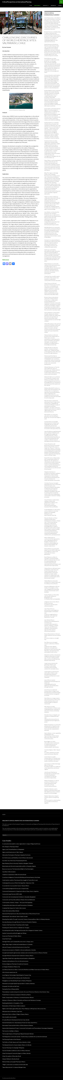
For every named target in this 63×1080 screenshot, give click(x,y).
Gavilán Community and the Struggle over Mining (14, 933)
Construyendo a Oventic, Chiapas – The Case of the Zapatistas (17, 902)
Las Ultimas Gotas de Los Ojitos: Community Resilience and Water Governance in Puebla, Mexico (25, 969)
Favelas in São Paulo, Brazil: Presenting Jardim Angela (15, 924)
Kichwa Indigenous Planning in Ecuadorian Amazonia (15, 964)
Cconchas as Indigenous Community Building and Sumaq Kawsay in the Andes (21, 877)
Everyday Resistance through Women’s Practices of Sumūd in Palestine (19, 922)
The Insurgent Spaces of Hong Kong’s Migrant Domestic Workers (18, 1033)
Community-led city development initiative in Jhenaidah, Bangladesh (19, 897)
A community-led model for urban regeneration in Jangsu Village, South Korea (21, 843)
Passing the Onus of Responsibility (10, 989)
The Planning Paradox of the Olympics (11, 1039)
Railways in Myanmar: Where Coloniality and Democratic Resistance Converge (21, 1000)
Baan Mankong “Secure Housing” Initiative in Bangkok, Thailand (17, 863)
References (53, 5)
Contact (60, 5)
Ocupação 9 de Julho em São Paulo (10, 986)
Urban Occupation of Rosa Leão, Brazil (11, 1056)
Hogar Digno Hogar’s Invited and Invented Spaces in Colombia (17, 944)
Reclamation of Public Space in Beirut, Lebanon (13, 1006)
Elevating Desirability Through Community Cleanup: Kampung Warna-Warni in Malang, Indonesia (26, 919)
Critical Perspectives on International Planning (16, 2)
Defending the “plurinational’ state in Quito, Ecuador (15, 916)
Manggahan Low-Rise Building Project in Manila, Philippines (17, 980)
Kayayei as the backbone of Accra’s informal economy (15, 961)
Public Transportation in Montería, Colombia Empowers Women (18, 997)
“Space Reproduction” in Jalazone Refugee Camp (14, 1067)
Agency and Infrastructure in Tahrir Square (12, 852)
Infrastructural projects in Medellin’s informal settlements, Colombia (19, 950)
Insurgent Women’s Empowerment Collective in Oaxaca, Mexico (17, 955)
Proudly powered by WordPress (8, 1078)
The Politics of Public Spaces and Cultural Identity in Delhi (16, 1042)
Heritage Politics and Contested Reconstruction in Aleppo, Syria (17, 941)
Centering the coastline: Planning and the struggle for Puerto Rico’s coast (20, 880)
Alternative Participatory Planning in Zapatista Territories (16, 855)
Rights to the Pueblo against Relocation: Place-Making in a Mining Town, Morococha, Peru (24, 1008)
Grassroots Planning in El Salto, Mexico (11, 936)
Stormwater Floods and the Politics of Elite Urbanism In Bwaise (17, 1025)
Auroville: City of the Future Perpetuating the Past (14, 860)
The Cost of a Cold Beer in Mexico (10, 1031)
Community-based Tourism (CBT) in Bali (12, 894)
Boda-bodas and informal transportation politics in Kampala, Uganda (19, 866)
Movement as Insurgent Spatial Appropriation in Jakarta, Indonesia (18, 983)
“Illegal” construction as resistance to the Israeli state (15, 1064)
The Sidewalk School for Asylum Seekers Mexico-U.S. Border (16, 1045)
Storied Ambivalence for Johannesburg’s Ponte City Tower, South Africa (19, 1022)
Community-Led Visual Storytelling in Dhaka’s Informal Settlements (18, 899)
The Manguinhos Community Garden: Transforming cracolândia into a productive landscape (24, 1036)
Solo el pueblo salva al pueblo (9, 1017)
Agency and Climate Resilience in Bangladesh (13, 849)
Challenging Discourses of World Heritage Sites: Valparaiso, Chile (18, 883)
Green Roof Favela (6, 938)
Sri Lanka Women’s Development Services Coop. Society (15, 1019)
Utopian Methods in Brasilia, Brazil (10, 1059)
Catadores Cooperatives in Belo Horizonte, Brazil (14, 874)
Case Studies (37, 5)
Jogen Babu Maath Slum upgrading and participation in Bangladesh (18, 958)
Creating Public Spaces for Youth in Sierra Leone (14, 908)
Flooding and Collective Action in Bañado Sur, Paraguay (15, 927)
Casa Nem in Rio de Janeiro (9, 871)
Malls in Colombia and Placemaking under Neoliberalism (16, 978)
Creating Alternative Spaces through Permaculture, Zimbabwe (17, 905)
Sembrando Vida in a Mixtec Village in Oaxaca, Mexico (15, 1014)
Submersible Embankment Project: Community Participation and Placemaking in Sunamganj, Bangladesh (27, 1028)
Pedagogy (45, 5)
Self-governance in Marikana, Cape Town (12, 1011)
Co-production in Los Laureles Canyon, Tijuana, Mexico (15, 885)
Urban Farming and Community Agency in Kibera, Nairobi (16, 1053)
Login (3, 814)
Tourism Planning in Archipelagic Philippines (13, 1047)
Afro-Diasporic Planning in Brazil (10, 846)
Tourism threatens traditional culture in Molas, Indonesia (16, 1050)
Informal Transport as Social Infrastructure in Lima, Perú (16, 947)
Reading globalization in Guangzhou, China (12, 1003)
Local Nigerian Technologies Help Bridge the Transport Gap (16, 975)
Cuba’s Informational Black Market (10, 911)
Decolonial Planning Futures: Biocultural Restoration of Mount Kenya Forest (21, 913)
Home (30, 5)
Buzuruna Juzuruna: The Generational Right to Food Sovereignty (17, 869)
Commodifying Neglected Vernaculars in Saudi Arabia (15, 888)
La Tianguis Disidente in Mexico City (11, 966)
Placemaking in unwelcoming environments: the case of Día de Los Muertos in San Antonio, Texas (25, 992)
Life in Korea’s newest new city (9, 972)
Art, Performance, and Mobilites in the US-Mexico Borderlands (17, 857)
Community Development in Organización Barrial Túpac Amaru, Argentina (20, 891)
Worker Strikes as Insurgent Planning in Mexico (13, 1061)
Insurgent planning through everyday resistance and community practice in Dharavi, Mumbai (24, 952)
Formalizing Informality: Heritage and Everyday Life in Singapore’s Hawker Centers (22, 930)
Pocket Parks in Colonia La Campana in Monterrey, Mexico (16, 994)
